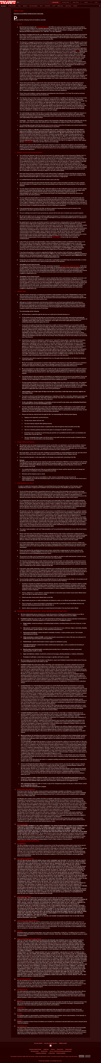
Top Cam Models (33, 5)
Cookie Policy (51, 1053)
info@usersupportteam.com (51, 256)
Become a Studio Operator (50, 1043)
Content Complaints (60, 1053)
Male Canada (76, 2)
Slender (75, 5)
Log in (96, 2)
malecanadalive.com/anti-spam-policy (28, 840)
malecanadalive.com (42, 27)
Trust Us (53, 1049)
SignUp (86, 2)
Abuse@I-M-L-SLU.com (30, 785)
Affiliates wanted (63, 1043)
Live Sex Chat (55, 2)
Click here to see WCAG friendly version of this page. (28, 13)
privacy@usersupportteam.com (73, 777)
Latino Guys (68, 5)
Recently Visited (65, 2)
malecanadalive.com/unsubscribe (70, 266)
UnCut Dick (47, 5)
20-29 (41, 5)
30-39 (53, 5)
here (77, 51)
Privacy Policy (56, 237)
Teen (19, 5)
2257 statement (28, 141)
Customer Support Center (35, 1049)
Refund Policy (44, 1051)
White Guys (60, 5)
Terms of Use (60, 1049)
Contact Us (46, 1049)
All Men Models (12, 5)
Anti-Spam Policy (35, 1051)
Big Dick (25, 5)
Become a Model (38, 1043)
